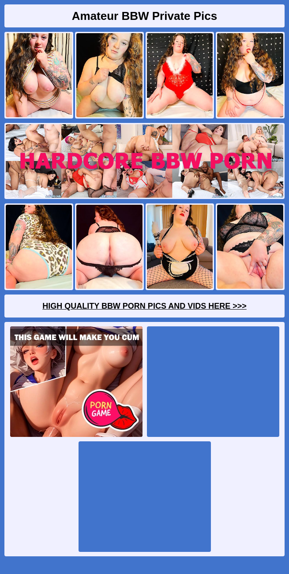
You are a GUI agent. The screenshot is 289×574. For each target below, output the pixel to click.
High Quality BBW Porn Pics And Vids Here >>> (144, 306)
